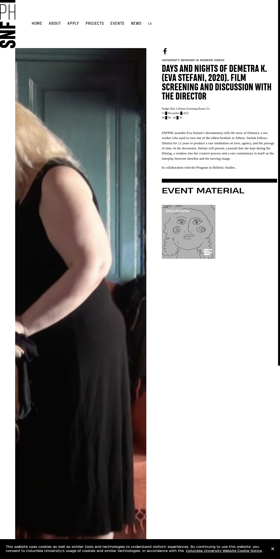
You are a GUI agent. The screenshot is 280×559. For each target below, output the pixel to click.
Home (37, 23)
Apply (73, 23)
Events (117, 23)
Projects (95, 23)
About (55, 23)
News (136, 23)
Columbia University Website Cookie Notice (224, 551)
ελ (150, 23)
